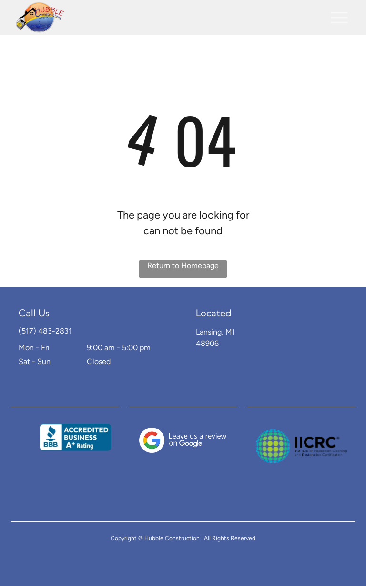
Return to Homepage (183, 265)
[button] (339, 18)
